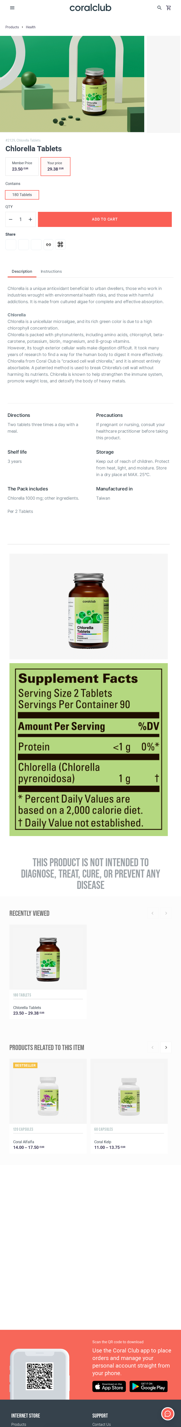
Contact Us (101, 1424)
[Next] (166, 1047)
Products (18, 1424)
